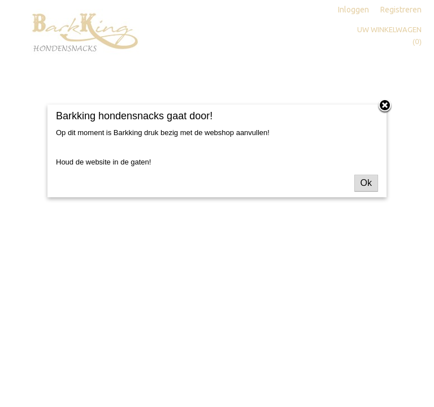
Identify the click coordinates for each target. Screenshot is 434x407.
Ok (366, 183)
